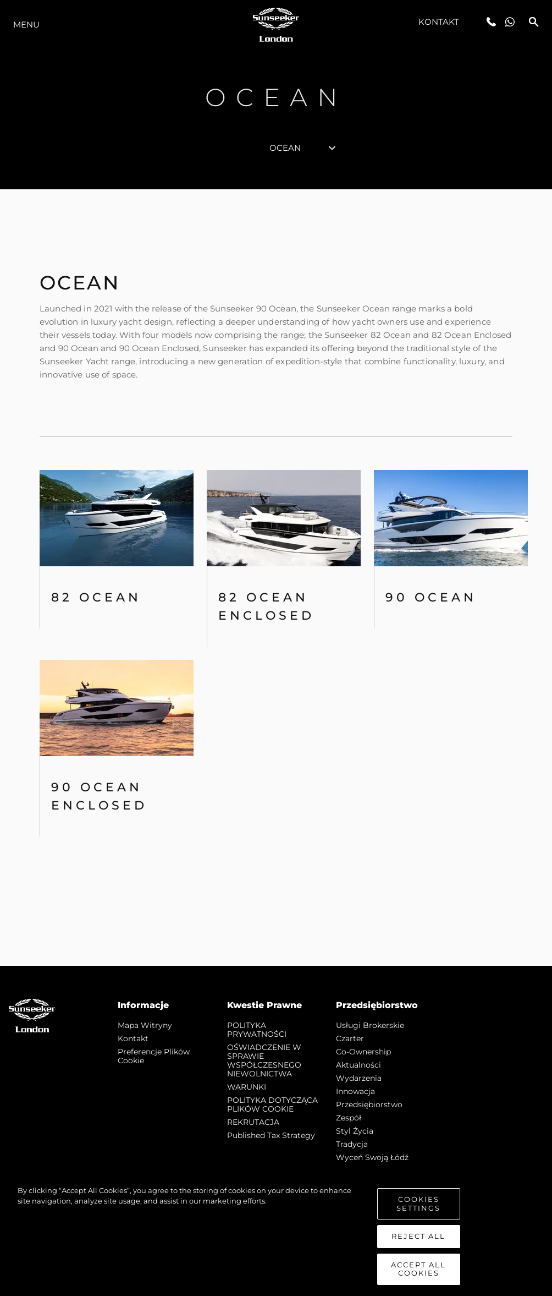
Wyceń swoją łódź (372, 1157)
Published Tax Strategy (271, 1135)
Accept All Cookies (418, 1269)
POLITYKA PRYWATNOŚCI (256, 1029)
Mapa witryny (145, 1025)
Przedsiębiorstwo (369, 1104)
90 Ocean (431, 597)
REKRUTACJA (253, 1122)
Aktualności (358, 1065)
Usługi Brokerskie (370, 1025)
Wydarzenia (359, 1078)
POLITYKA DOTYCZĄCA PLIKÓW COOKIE (272, 1104)
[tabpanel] (276, 577)
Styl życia (354, 1131)
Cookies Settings (418, 1203)
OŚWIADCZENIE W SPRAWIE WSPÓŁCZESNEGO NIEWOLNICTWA (264, 1060)
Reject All (418, 1236)
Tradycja (352, 1144)
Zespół (348, 1118)
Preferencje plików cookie (154, 1056)
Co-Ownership (363, 1052)
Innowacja (355, 1091)
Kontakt (439, 22)
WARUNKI (246, 1087)
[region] (276, 1235)
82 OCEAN (96, 597)
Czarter (350, 1038)
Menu (26, 24)
